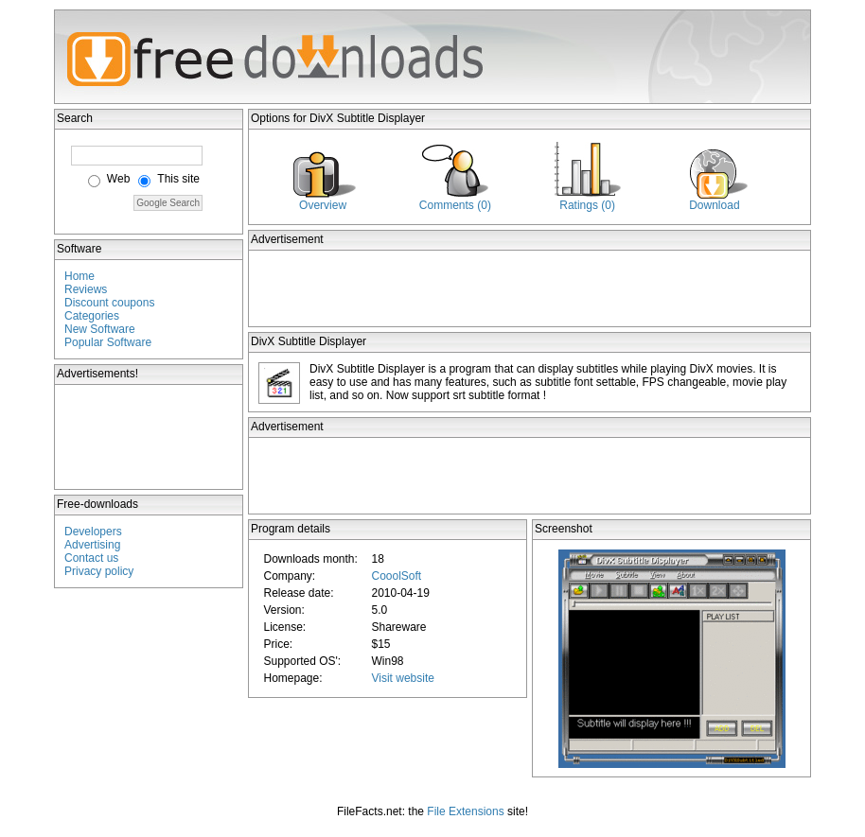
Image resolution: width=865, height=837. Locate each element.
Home (79, 276)
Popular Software (107, 342)
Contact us (91, 558)
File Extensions (465, 811)
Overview (322, 205)
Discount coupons (109, 302)
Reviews (85, 289)
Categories (91, 316)
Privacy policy (98, 571)
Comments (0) (455, 205)
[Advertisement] (149, 437)
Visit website (402, 678)
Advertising (92, 544)
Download (714, 205)
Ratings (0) (587, 205)
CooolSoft (396, 576)
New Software (99, 329)
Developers (93, 531)
